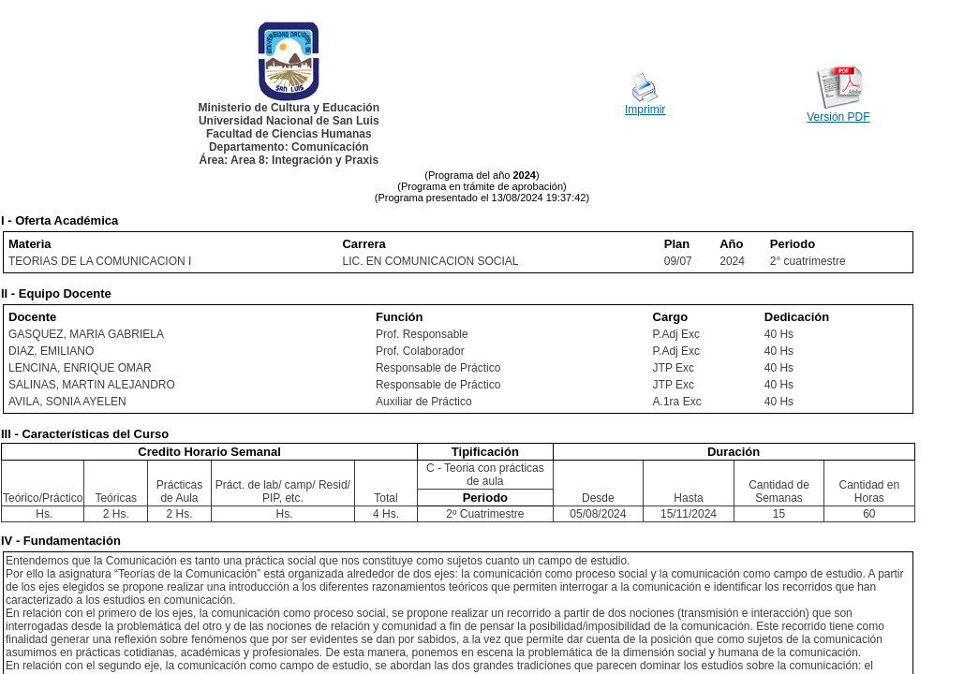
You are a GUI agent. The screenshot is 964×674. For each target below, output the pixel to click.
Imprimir (645, 109)
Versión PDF (838, 117)
